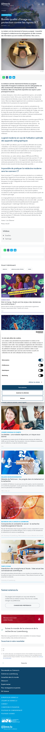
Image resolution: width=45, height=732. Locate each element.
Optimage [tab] (8, 239)
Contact (4, 704)
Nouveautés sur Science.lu (10, 670)
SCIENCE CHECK (5, 300)
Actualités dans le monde (10, 677)
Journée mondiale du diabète (11, 432)
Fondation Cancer (26, 535)
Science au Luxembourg (9, 674)
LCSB (5, 491)
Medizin (5, 269)
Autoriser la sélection (22, 393)
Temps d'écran (6, 566)
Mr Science (5, 691)
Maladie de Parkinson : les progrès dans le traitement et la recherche (22, 480)
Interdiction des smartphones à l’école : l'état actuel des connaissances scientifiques (22, 570)
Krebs (29, 269)
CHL (2, 446)
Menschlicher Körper (17, 269)
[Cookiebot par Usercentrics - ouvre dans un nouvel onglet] (36, 332)
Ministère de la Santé (37, 535)
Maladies (11, 477)
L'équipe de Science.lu (9, 701)
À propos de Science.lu (9, 697)
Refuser (22, 398)
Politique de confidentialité (11, 710)
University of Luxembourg (11, 535)
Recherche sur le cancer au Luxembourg (15, 521)
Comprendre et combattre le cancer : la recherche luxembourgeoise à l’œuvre (20, 525)
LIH (8, 491)
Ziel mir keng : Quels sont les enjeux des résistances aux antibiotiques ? (21, 303)
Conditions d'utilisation (10, 707)
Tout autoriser (22, 387)
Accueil (3, 10)
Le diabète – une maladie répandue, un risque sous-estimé (21, 436)
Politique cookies (8, 714)
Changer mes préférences (22, 605)
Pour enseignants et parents (10, 688)
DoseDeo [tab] (8, 235)
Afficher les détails (34, 382)
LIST (9, 25)
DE (39, 4)
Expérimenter (6, 684)
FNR (2, 311)
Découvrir (4, 681)
